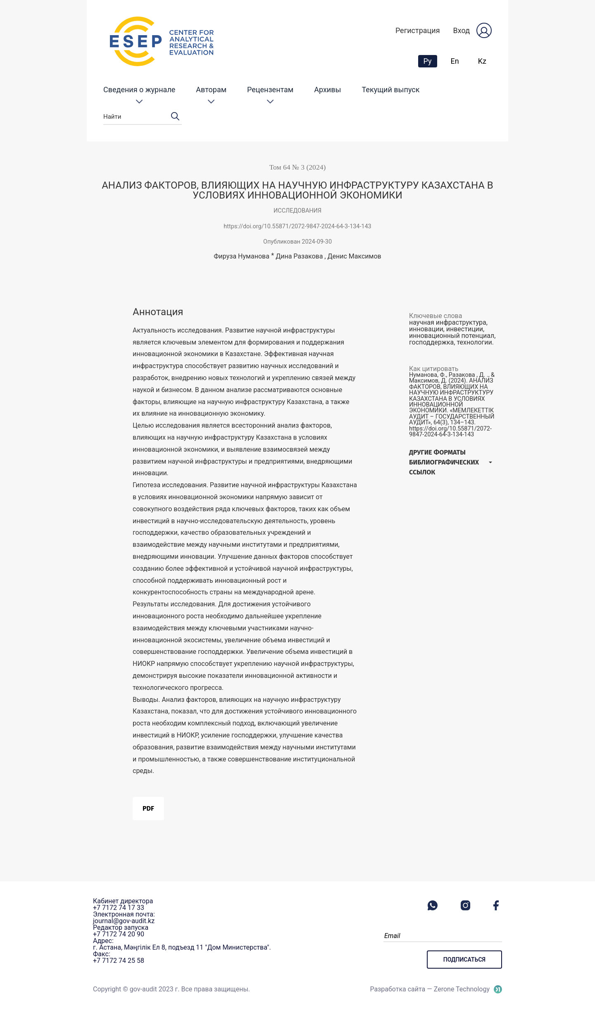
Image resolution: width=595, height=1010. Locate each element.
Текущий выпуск (391, 89)
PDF (148, 808)
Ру (430, 60)
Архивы (327, 89)
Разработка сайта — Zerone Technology (430, 989)
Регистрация (417, 30)
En (455, 61)
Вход (461, 30)
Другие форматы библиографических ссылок (444, 462)
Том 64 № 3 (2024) (297, 167)
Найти (142, 117)
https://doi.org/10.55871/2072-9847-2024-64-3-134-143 (297, 226)
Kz (482, 61)
